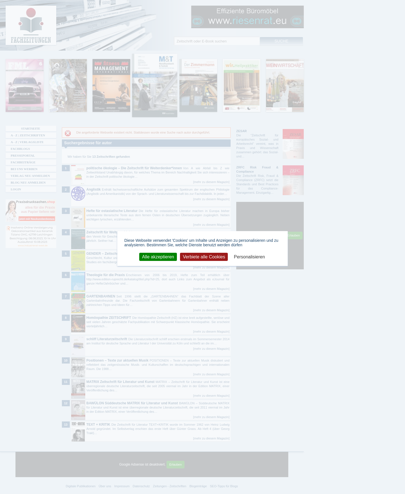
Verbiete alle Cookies (204, 256)
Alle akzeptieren (158, 256)
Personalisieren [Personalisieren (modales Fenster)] (249, 256)
